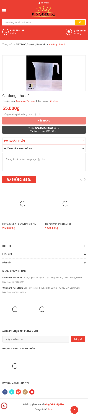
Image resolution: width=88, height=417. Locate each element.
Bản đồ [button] (44, 263)
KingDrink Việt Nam (14, 271)
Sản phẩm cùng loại (19, 179)
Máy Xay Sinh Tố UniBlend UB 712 (19, 224)
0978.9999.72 (18, 293)
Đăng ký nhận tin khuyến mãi (20, 332)
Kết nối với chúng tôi (15, 384)
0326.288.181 (17, 30)
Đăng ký (78, 339)
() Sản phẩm (79, 32)
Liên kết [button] (44, 255)
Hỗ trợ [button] (44, 246)
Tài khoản (44, 3)
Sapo (50, 410)
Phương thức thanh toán (18, 349)
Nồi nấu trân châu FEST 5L (58, 224)
